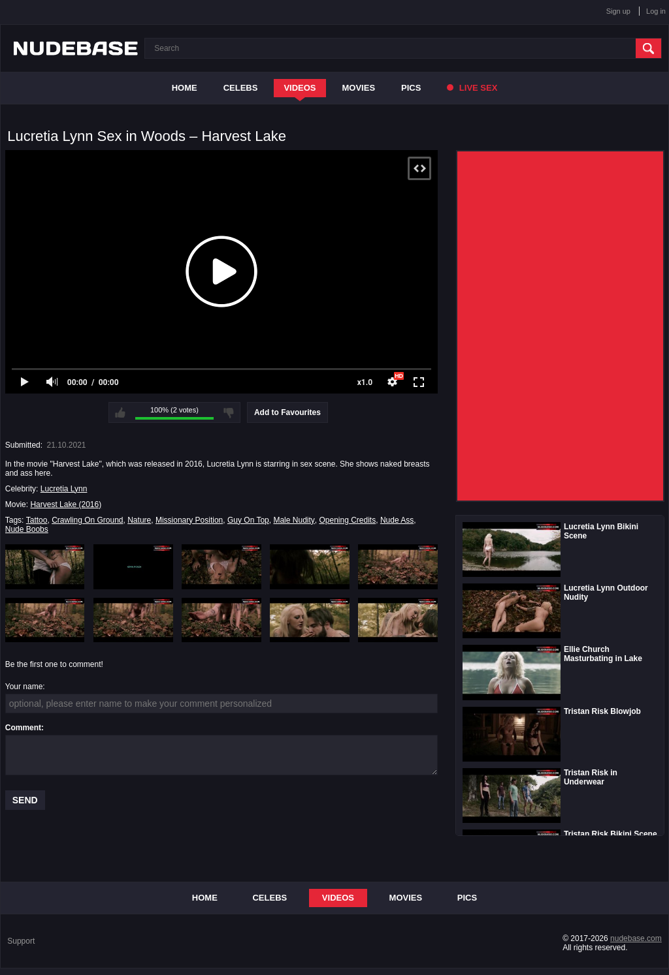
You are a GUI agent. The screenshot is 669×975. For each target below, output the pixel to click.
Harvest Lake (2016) (65, 504)
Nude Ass (397, 520)
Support (21, 941)
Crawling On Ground (87, 520)
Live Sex (472, 88)
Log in (656, 11)
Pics (411, 88)
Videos (300, 88)
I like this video (120, 412)
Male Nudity (293, 520)
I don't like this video (229, 412)
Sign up (618, 11)
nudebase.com (636, 938)
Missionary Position (189, 520)
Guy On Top (248, 520)
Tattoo (37, 520)
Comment (23, 727)
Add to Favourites (287, 412)
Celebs (240, 88)
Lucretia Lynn (64, 488)
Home (184, 88)
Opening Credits (347, 520)
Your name (24, 686)
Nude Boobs (26, 529)
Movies (359, 88)
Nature (139, 520)
